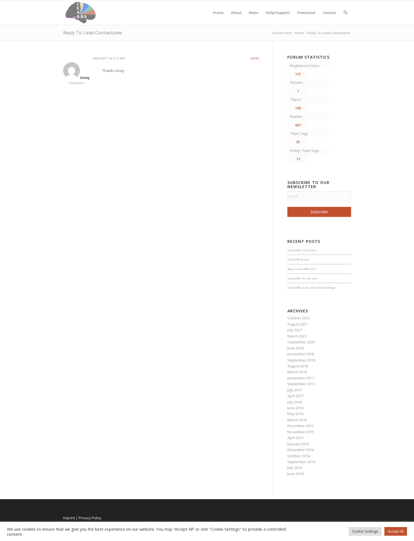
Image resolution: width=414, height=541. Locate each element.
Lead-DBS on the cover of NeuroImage (311, 287)
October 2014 (298, 455)
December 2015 (300, 425)
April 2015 (295, 437)
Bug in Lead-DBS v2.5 (301, 268)
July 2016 (294, 401)
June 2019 (295, 348)
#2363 (254, 58)
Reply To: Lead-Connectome (92, 33)
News (254, 12)
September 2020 (301, 341)
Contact (329, 12)
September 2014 (301, 461)
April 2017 (295, 395)
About (236, 12)
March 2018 (297, 371)
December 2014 (300, 449)
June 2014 (295, 473)
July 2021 (294, 329)
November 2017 (300, 377)
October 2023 (298, 317)
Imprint (69, 517)
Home (218, 12)
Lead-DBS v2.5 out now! (302, 278)
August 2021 (297, 324)
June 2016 (295, 407)
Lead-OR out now (298, 259)
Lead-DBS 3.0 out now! (301, 250)
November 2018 (300, 353)
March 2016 (297, 419)
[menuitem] (345, 12)
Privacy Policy (90, 517)
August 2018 (297, 365)
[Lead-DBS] (80, 12)
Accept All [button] (396, 531)
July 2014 (294, 467)
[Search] (345, 12)
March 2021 (297, 336)
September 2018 (301, 360)
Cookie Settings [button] (365, 531)
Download (306, 12)
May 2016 (295, 413)
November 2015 (300, 431)
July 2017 (294, 389)
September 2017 (301, 383)
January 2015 (298, 443)
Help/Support (278, 12)
